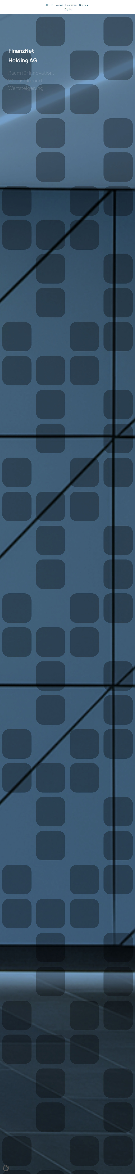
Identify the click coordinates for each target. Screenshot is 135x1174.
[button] (6, 1168)
